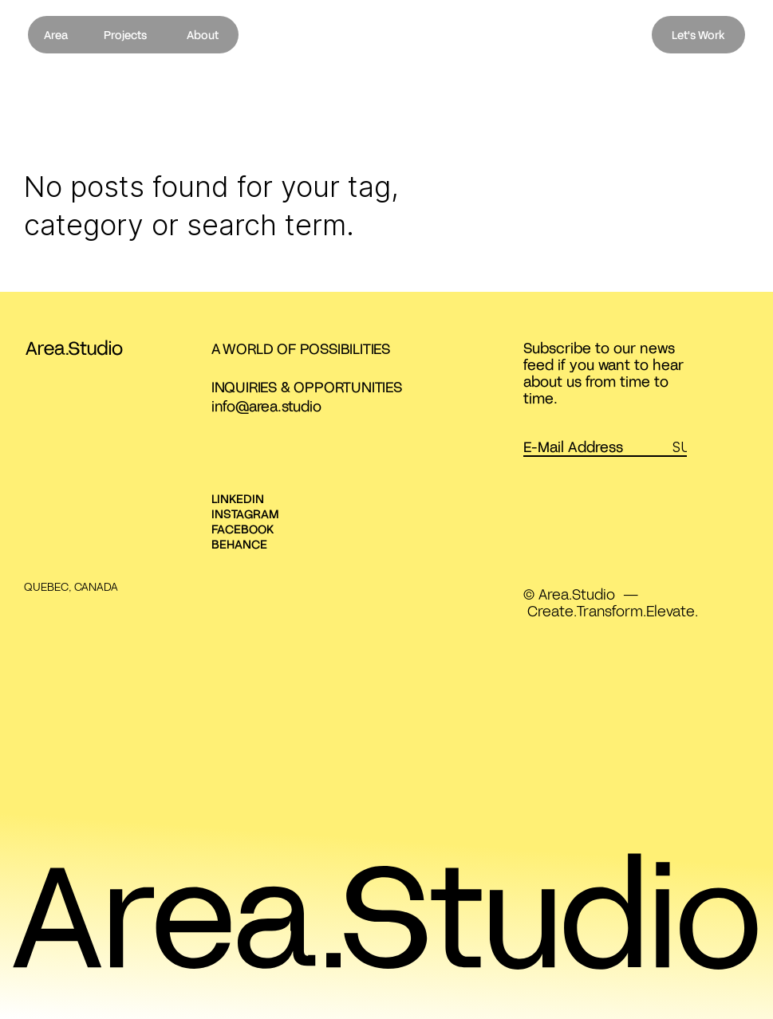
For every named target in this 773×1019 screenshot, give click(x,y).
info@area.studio (266, 406)
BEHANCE (239, 544)
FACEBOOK (242, 528)
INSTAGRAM (245, 513)
